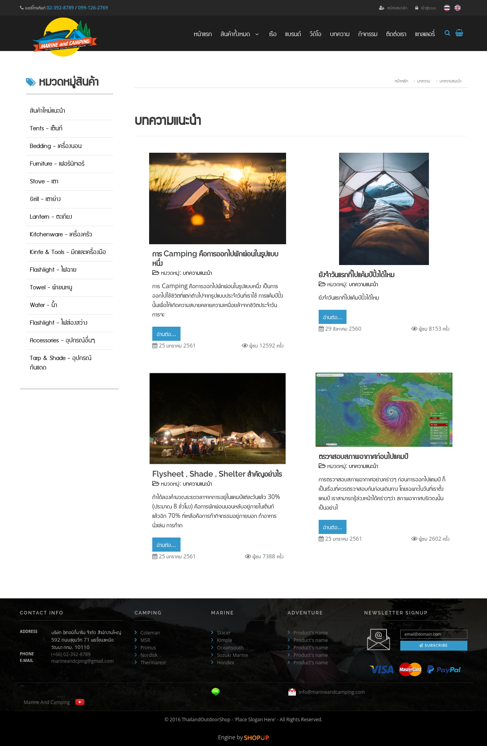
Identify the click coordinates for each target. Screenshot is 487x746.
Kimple (224, 640)
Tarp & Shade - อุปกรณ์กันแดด (60, 363)
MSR (145, 640)
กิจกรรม (368, 33)
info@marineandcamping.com (332, 692)
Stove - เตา (44, 181)
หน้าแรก (203, 33)
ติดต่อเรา (396, 33)
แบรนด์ (293, 33)
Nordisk (149, 655)
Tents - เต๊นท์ (46, 128)
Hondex (225, 662)
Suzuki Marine (232, 655)
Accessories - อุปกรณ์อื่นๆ (62, 340)
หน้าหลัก (401, 80)
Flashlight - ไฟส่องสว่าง (59, 323)
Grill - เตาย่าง (45, 199)
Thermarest (153, 662)
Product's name (311, 632)
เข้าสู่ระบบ (428, 7)
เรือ (273, 33)
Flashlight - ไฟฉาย (53, 270)
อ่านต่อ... (166, 333)
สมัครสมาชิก (397, 7)
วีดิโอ (315, 33)
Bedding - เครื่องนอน (56, 146)
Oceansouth (230, 647)
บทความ (340, 33)
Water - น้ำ (43, 305)
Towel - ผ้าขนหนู (51, 287)
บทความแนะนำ (450, 80)
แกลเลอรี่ (425, 33)
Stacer (224, 632)
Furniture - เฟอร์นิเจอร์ (57, 164)
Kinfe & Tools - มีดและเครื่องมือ (68, 252)
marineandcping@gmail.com (82, 661)
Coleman (150, 632)
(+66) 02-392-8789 (71, 654)
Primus (148, 647)
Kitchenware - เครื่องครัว (61, 234)
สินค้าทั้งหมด (241, 33)
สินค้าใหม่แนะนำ (47, 111)
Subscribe (434, 645)
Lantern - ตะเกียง (51, 217)
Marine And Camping (47, 702)
